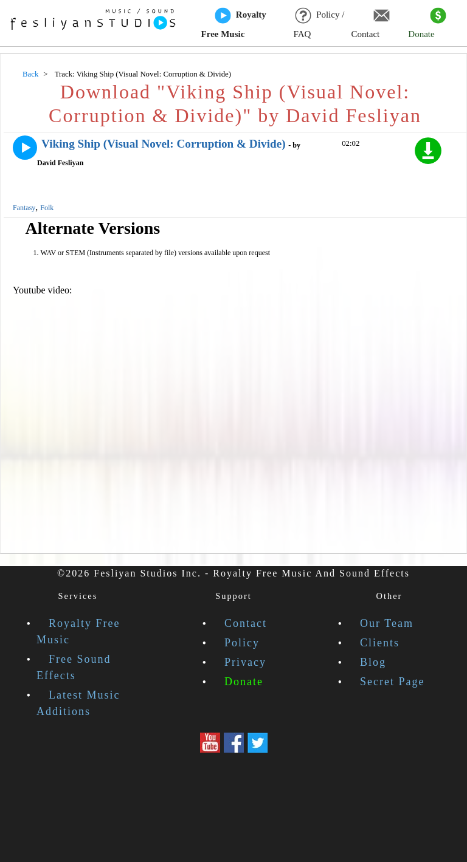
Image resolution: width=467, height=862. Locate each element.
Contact (370, 23)
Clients (380, 643)
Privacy (245, 662)
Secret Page (392, 682)
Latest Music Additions (78, 703)
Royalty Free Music (233, 23)
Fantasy (24, 208)
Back (30, 74)
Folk (47, 208)
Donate (427, 23)
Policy (242, 643)
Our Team (386, 623)
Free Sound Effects (73, 667)
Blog (373, 662)
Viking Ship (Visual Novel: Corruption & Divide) (163, 143)
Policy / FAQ (318, 23)
